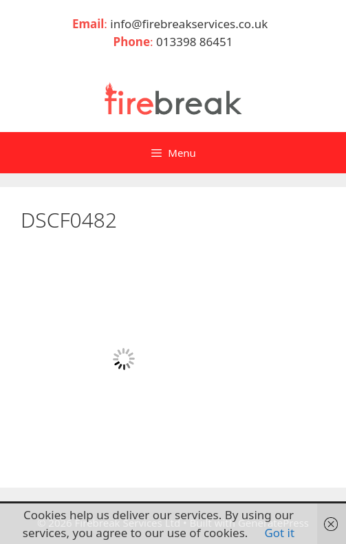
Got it (279, 533)
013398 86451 (194, 42)
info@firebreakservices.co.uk (192, 24)
